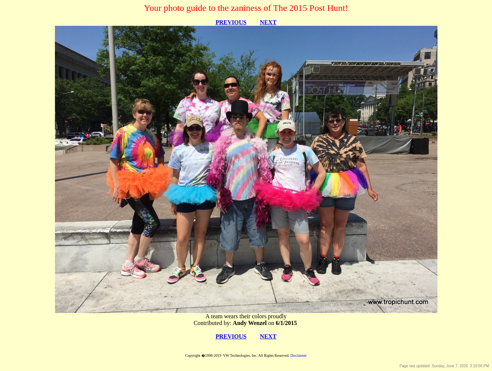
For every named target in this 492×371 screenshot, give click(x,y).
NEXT (268, 22)
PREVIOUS (231, 22)
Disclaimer (298, 355)
